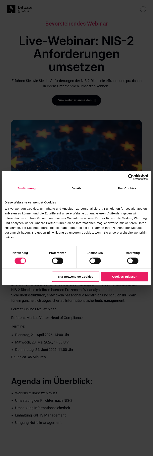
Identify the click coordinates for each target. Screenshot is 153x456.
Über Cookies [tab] (126, 188)
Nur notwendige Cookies (75, 276)
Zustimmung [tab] (27, 188)
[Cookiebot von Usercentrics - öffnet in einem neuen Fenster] (131, 177)
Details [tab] (76, 188)
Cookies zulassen (124, 276)
